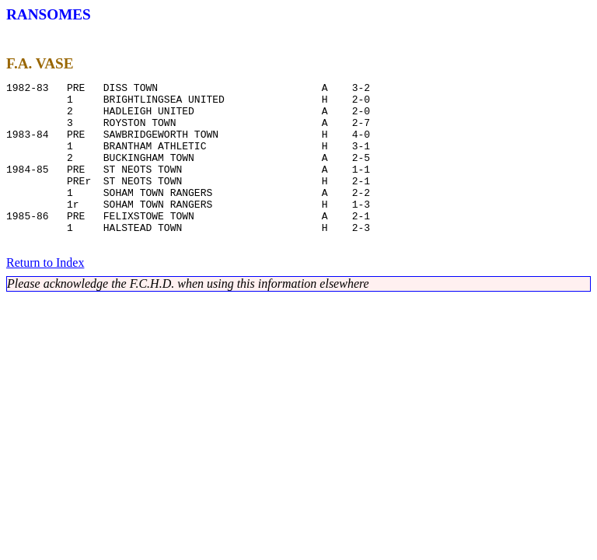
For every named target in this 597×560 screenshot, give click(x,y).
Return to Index (45, 297)
